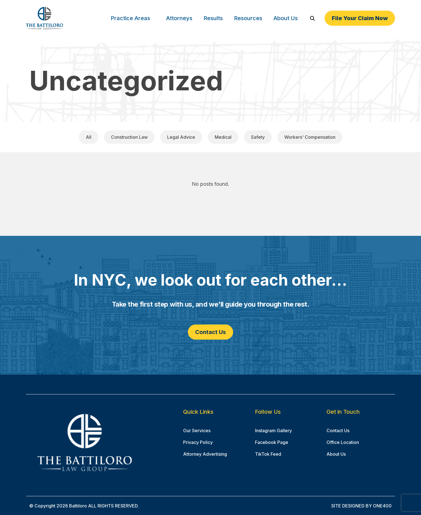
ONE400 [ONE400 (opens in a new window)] (382, 506)
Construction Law (129, 137)
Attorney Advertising (205, 454)
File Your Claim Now (360, 18)
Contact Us (210, 332)
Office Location (343, 442)
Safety (258, 137)
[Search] (312, 18)
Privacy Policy (198, 442)
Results (213, 18)
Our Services (196, 430)
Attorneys (179, 18)
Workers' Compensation (309, 137)
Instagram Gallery (273, 430)
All (88, 137)
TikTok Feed (268, 454)
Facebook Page (271, 442)
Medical (223, 137)
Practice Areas (130, 18)
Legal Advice (181, 137)
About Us (285, 18)
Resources (248, 18)
